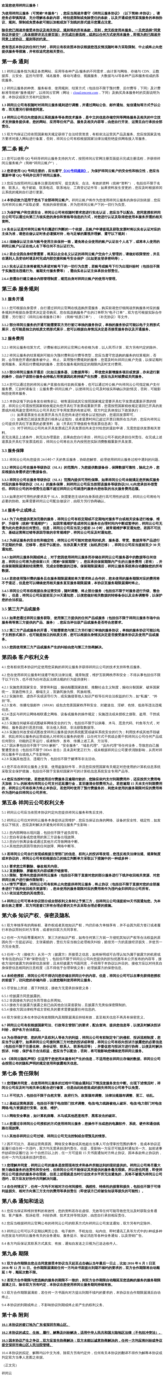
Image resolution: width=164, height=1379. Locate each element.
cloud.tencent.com (85, 92)
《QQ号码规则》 (75, 171)
